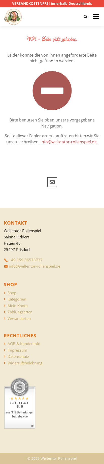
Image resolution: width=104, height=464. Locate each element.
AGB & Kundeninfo (24, 344)
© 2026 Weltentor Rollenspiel (52, 458)
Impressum (17, 350)
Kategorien (17, 299)
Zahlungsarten (20, 312)
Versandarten (19, 318)
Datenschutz (18, 356)
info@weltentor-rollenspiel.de (69, 142)
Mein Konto (18, 306)
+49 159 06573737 (26, 259)
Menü (95, 16)
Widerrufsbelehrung (25, 363)
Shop (12, 293)
